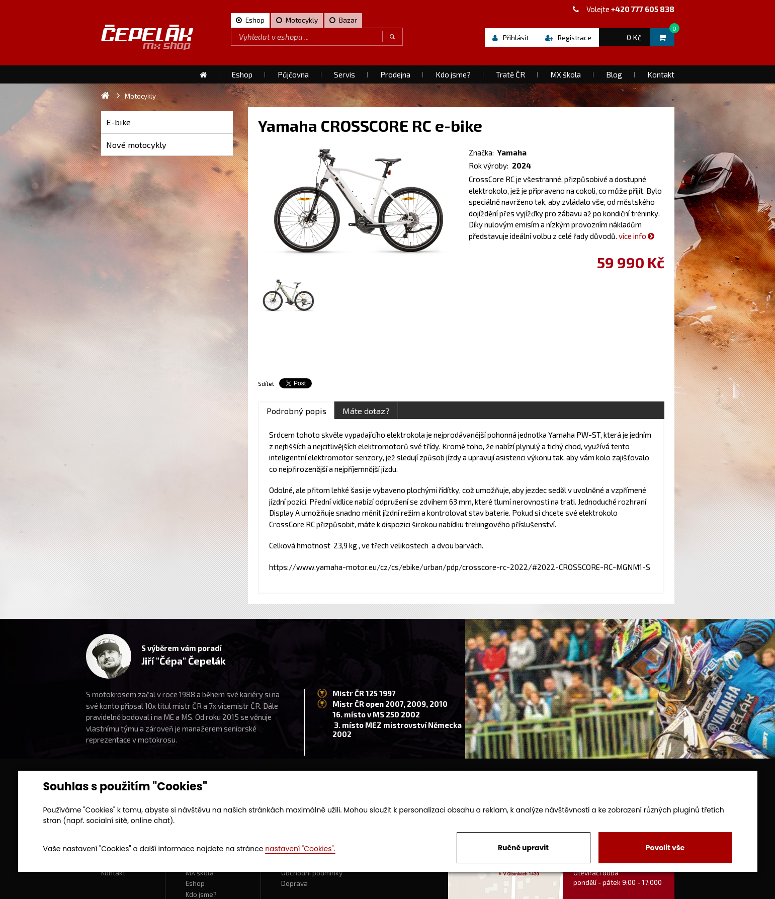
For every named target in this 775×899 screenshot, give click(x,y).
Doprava (294, 883)
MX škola (200, 873)
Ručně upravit (523, 848)
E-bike (118, 122)
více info (636, 235)
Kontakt (113, 873)
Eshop (195, 883)
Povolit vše (665, 848)
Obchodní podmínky (311, 873)
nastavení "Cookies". (300, 849)
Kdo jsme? (201, 894)
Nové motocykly (136, 144)
